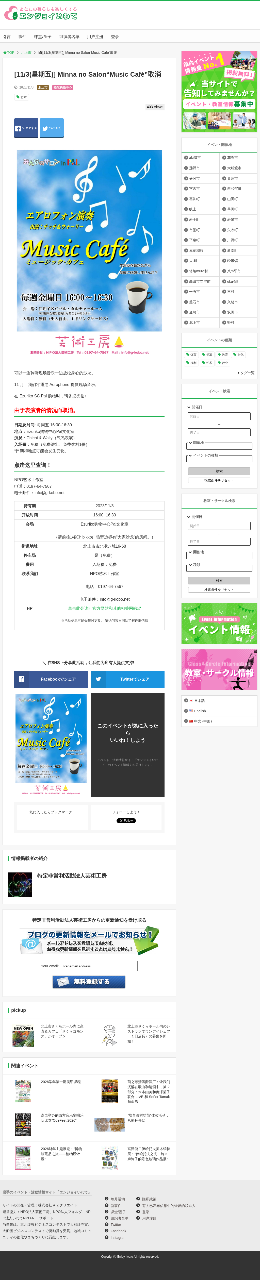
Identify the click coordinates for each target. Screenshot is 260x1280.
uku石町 (233, 281)
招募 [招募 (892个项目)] (209, 355)
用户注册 (95, 37)
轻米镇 (232, 261)
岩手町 (194, 219)
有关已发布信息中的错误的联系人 (169, 1206)
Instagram (118, 1238)
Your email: (50, 966)
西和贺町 (234, 189)
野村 (230, 323)
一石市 (194, 292)
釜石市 (194, 302)
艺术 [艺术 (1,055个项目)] (209, 363)
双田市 (232, 312)
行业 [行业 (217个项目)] (225, 363)
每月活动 (118, 1199)
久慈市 (232, 302)
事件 (22, 37)
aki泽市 (195, 158)
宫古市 (194, 189)
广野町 (232, 240)
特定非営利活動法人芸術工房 (72, 876)
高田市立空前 (199, 281)
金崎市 (194, 312)
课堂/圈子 (42, 37)
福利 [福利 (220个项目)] (193, 363)
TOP (8, 52)
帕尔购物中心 (63, 87)
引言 (7, 37)
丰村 (230, 292)
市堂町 (194, 230)
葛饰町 (194, 199)
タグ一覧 (247, 373)
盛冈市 (194, 178)
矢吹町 (232, 230)
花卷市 (232, 158)
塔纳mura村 (198, 271)
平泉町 (194, 240)
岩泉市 (232, 219)
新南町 (232, 250)
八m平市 (234, 271)
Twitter (116, 1225)
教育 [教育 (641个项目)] (225, 355)
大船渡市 (234, 168)
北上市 (26, 52)
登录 (115, 37)
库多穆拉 (196, 250)
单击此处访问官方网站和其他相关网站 (102, 608)
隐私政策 (149, 1199)
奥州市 (232, 178)
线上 (192, 209)
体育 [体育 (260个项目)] (193, 355)
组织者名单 (69, 37)
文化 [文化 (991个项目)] (240, 355)
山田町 (232, 199)
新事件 (116, 1206)
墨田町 (232, 209)
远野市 (194, 168)
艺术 (24, 97)
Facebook (118, 1231)
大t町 (193, 261)
